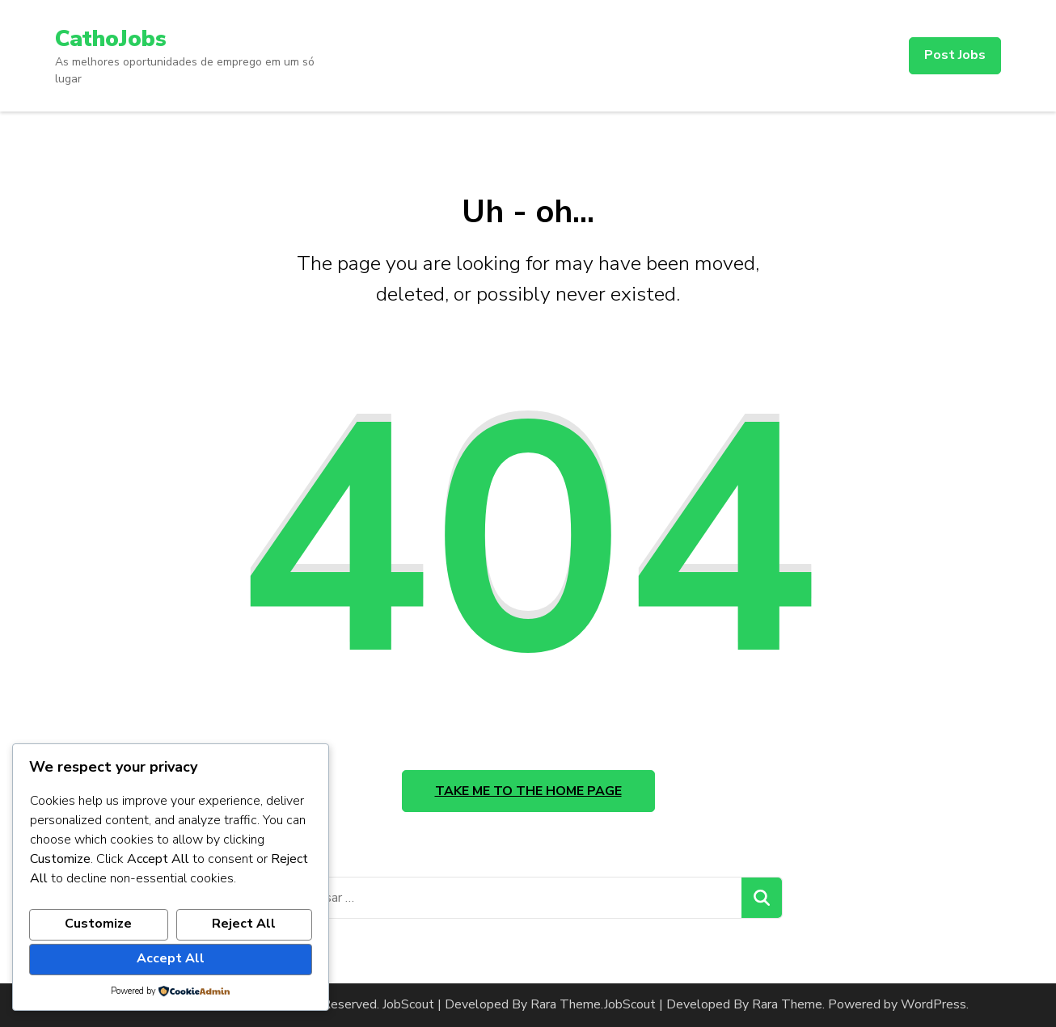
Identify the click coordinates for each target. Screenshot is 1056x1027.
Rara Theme (787, 1004)
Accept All (171, 958)
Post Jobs (955, 55)
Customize (98, 923)
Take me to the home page (528, 791)
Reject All (244, 923)
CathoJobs (111, 38)
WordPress (933, 1004)
